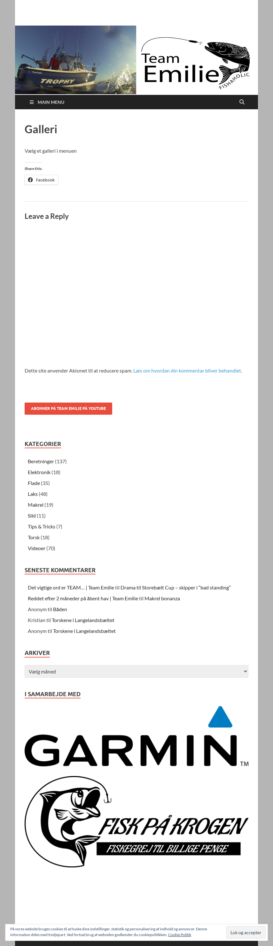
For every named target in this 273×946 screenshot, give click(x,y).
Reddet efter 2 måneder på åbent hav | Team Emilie (83, 598)
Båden (60, 609)
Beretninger (41, 461)
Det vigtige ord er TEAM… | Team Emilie (71, 587)
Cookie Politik (179, 934)
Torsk (34, 537)
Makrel (35, 505)
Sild (32, 515)
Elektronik (39, 472)
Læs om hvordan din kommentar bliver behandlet (187, 370)
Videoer (36, 548)
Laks (33, 494)
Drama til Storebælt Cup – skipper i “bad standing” (176, 587)
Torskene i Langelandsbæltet (83, 620)
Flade (34, 483)
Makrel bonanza (162, 598)
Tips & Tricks (41, 526)
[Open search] (242, 102)
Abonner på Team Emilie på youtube (68, 408)
